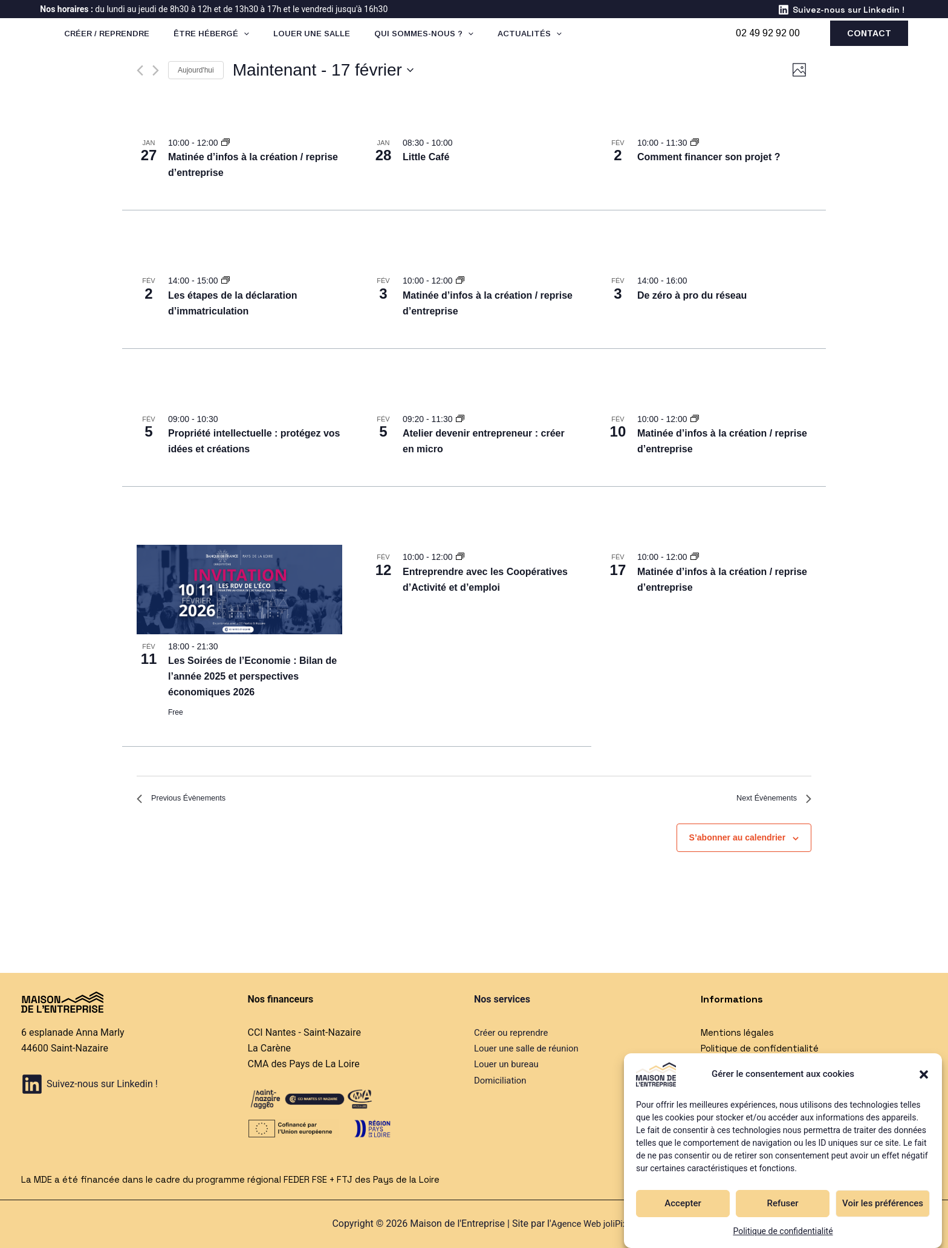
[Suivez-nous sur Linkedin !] (840, 9)
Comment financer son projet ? (708, 157)
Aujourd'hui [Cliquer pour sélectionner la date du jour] (196, 70)
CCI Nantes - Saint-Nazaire (304, 1032)
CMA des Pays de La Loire (304, 1064)
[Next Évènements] (155, 70)
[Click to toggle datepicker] (323, 70)
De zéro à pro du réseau (692, 295)
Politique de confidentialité (783, 1231)
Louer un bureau (509, 1064)
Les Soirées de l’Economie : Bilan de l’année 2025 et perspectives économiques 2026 (252, 676)
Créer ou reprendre (514, 1032)
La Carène (269, 1048)
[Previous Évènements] (140, 70)
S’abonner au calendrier (737, 842)
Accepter (682, 1203)
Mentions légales (740, 1032)
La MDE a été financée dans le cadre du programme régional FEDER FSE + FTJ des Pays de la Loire (242, 1179)
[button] (924, 1074)
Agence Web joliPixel (592, 1224)
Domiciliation (502, 1080)
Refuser (782, 1203)
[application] (279, 42)
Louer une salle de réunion (530, 1048)
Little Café (426, 157)
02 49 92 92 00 (768, 42)
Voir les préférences (882, 1203)
